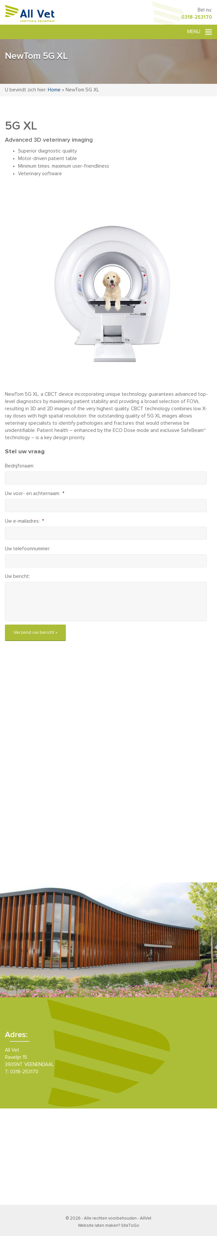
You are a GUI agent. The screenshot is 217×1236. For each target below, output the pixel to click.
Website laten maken (98, 1226)
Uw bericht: (17, 576)
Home (54, 89)
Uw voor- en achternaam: (34, 493)
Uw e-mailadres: (24, 521)
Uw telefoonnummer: (27, 548)
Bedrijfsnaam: (19, 466)
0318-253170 (196, 17)
